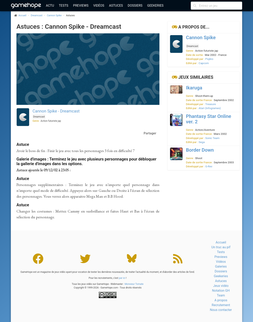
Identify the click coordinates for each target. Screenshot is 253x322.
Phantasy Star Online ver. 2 (208, 119)
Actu (50, 5)
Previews (80, 5)
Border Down (200, 150)
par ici (122, 278)
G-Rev (208, 166)
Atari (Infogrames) (210, 108)
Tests (63, 5)
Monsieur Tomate (134, 284)
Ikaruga (194, 88)
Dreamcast (36, 15)
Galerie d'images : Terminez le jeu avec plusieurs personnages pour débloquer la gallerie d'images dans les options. (86, 161)
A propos (220, 300)
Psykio (209, 58)
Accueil (221, 242)
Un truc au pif (221, 247)
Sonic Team (212, 138)
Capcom (204, 63)
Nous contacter (221, 310)
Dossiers (135, 5)
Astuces (116, 5)
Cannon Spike (54, 15)
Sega (202, 142)
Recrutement (221, 305)
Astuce (22, 144)
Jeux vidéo (221, 286)
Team (221, 295)
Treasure (210, 104)
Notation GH (221, 290)
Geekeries (155, 5)
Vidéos (98, 5)
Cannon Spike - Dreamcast (56, 111)
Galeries (221, 266)
